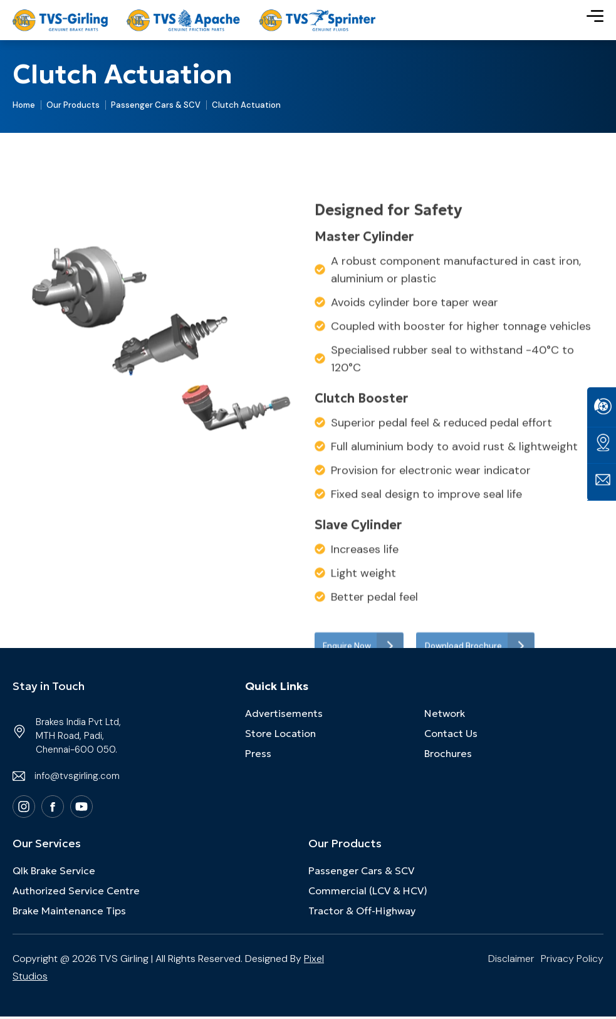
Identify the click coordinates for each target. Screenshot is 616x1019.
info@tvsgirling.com (77, 778)
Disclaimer (511, 961)
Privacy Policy (572, 961)
